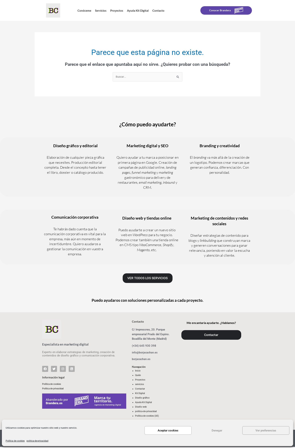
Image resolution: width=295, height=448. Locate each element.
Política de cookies (15, 441)
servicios (139, 385)
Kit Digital (140, 394)
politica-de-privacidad (37, 441)
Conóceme (84, 10)
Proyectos (116, 10)
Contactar (140, 389)
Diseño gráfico (142, 398)
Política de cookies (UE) (147, 416)
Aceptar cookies (168, 430)
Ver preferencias (265, 430)
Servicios (100, 10)
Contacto (158, 10)
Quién (138, 376)
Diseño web (141, 407)
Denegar (217, 430)
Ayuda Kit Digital (138, 10)
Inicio (138, 371)
